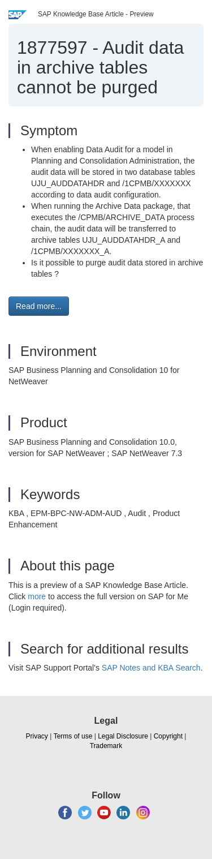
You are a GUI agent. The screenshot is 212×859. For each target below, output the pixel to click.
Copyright (168, 736)
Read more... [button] (39, 306)
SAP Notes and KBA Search (151, 667)
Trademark (106, 746)
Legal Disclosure (123, 736)
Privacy (37, 736)
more (37, 596)
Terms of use (73, 736)
